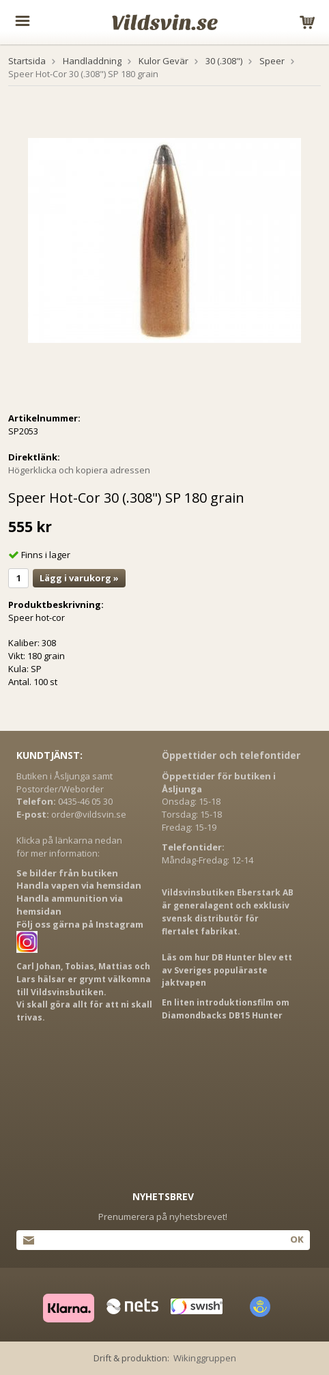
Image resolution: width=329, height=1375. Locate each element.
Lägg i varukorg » (79, 578)
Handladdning (92, 61)
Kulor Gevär (163, 61)
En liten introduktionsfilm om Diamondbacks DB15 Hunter (225, 1009)
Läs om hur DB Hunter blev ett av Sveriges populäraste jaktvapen (227, 970)
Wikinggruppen (204, 1358)
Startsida (27, 61)
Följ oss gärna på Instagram (79, 924)
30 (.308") (223, 61)
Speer (272, 61)
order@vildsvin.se (88, 814)
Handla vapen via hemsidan (78, 885)
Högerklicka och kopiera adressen (79, 470)
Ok (296, 1239)
